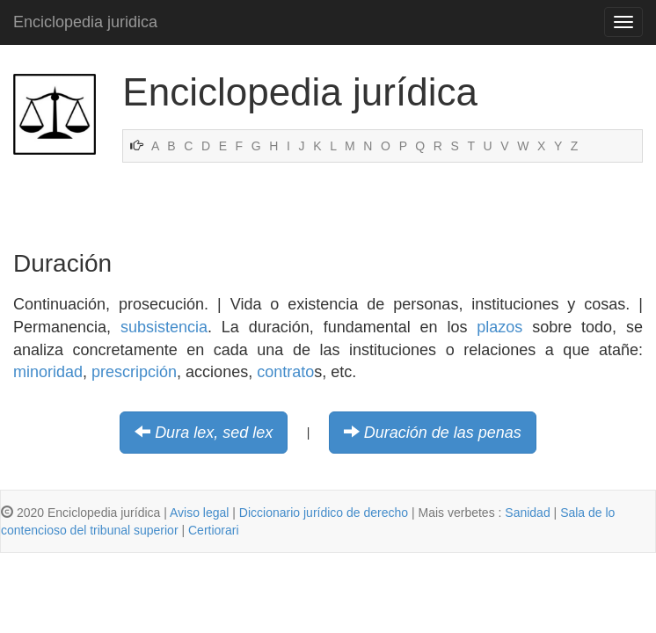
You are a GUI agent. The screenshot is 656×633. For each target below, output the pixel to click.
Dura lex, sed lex (214, 432)
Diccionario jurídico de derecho (323, 513)
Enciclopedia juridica (85, 22)
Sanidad (527, 513)
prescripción (134, 372)
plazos (499, 327)
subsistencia (164, 327)
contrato (285, 372)
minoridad (48, 372)
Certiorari (213, 530)
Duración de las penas (442, 432)
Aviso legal (199, 513)
